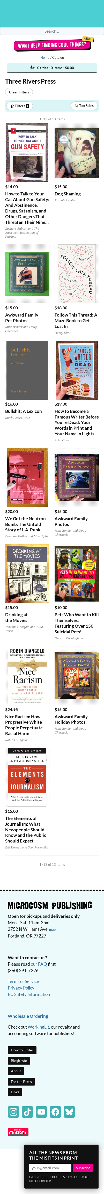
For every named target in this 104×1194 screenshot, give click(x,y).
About (16, 1071)
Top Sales (84, 105)
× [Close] (93, 1150)
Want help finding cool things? (52, 45)
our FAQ (39, 964)
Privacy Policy (21, 988)
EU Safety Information (29, 994)
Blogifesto (19, 1060)
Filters (19, 106)
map (52, 929)
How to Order (22, 1050)
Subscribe (83, 1168)
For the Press (21, 1081)
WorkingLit (38, 1027)
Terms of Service (23, 981)
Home (44, 57)
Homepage (52, 13)
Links (15, 1092)
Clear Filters (19, 92)
